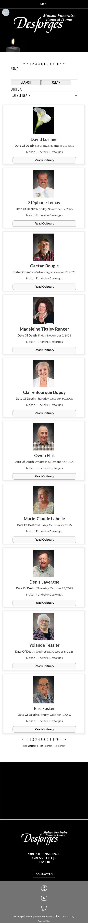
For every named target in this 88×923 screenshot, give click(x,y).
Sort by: (16, 89)
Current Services (30, 746)
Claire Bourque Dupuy (44, 392)
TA (59, 916)
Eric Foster (44, 708)
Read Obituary (44, 160)
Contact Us (44, 874)
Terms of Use (44, 921)
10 (57, 64)
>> (64, 64)
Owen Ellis (44, 455)
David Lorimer (44, 139)
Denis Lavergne (44, 582)
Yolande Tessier (44, 645)
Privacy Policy (68, 916)
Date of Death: (24, 145)
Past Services (46, 746)
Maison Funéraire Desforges (44, 152)
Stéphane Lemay (44, 202)
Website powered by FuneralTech (40, 916)
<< (23, 64)
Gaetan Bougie (44, 265)
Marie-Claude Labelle (44, 518)
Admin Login (18, 916)
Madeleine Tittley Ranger (44, 329)
